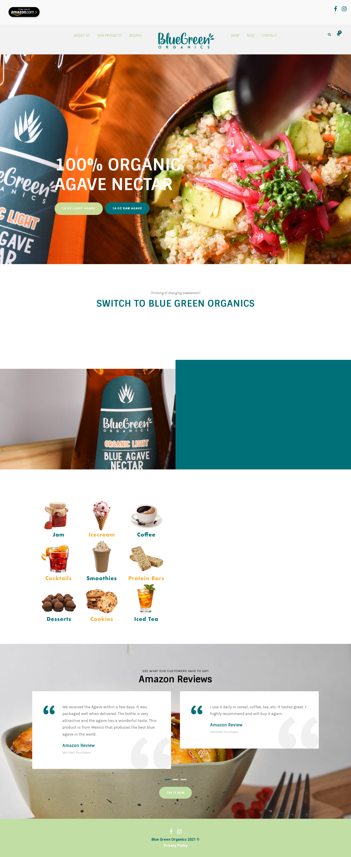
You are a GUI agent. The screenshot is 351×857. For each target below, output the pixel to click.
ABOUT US (82, 35)
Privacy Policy (176, 845)
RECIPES (135, 35)
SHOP (235, 35)
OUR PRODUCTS (109, 35)
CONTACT (269, 35)
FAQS (251, 35)
